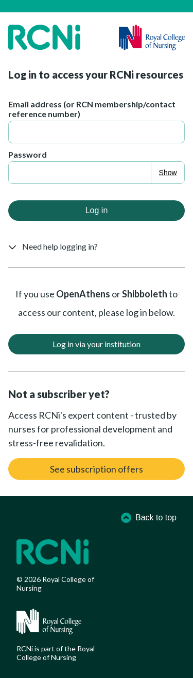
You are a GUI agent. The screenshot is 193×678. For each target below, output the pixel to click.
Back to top (149, 518)
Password (27, 154)
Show (168, 172)
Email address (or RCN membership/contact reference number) (92, 109)
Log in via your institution (96, 344)
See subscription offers (96, 469)
